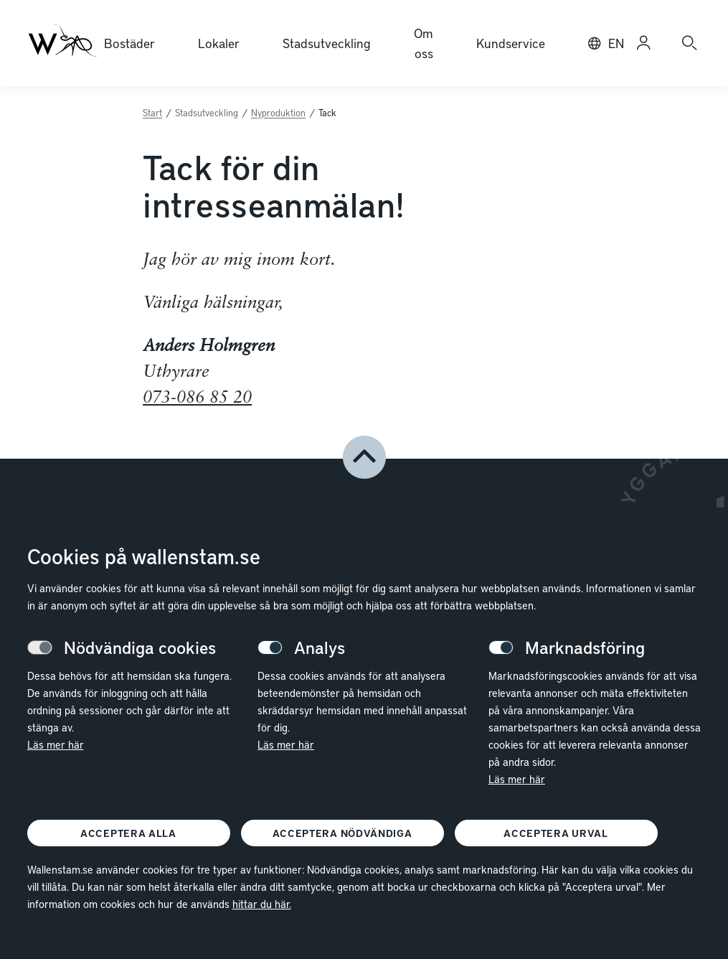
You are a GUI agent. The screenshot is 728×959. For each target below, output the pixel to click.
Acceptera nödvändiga (342, 833)
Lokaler (219, 43)
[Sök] (689, 43)
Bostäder (129, 43)
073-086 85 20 (197, 398)
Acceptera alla (128, 833)
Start (152, 112)
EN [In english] (616, 43)
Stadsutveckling (327, 43)
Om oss (423, 43)
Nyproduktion (278, 112)
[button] (364, 457)
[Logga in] (643, 43)
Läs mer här (55, 744)
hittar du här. (261, 904)
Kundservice (510, 43)
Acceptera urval (556, 833)
